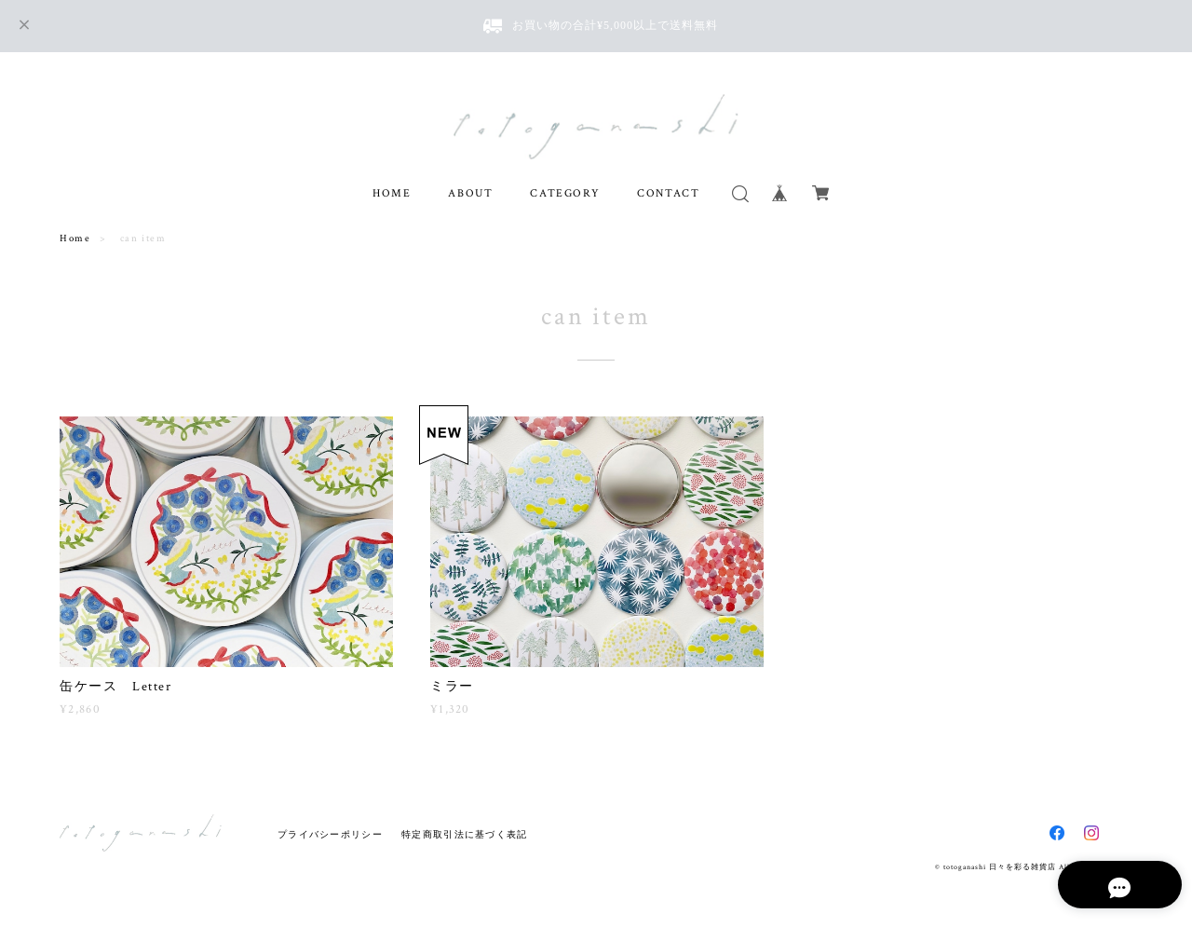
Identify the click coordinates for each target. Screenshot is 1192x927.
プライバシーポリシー (330, 834)
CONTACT (668, 193)
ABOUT (470, 193)
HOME (391, 193)
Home (75, 238)
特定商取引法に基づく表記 (464, 834)
